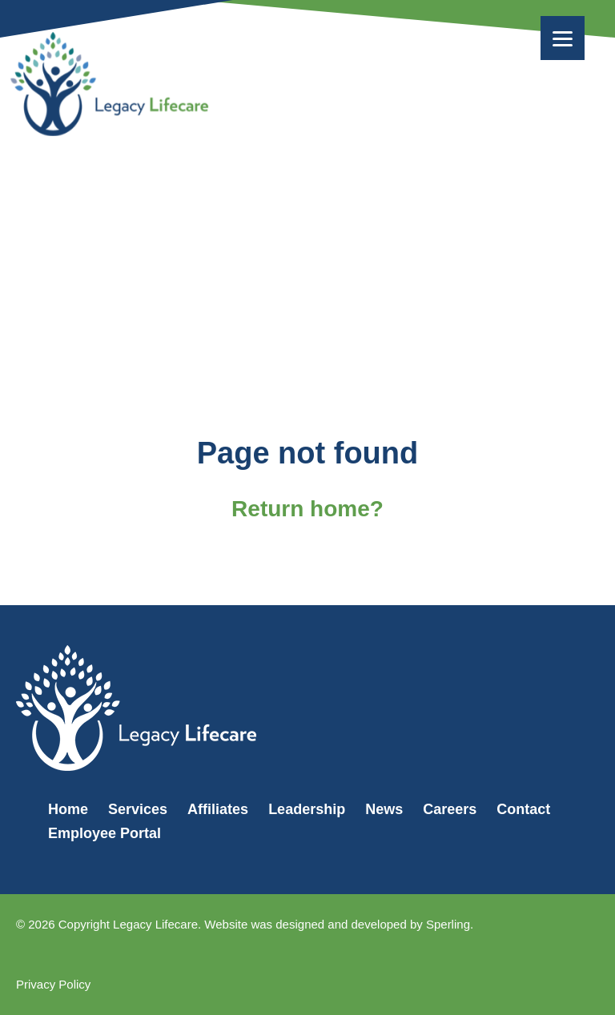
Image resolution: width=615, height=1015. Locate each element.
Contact (523, 809)
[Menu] (563, 38)
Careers (449, 809)
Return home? (307, 508)
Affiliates (217, 809)
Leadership (306, 809)
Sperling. (449, 924)
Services (137, 809)
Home (68, 809)
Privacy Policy (53, 984)
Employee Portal (104, 833)
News (384, 809)
